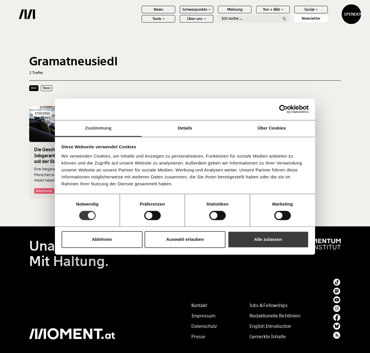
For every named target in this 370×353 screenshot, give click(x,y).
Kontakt (199, 305)
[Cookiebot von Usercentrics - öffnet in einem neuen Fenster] (283, 109)
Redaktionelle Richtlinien (274, 316)
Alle (33, 88)
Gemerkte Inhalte (267, 337)
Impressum (203, 316)
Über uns (176, 23)
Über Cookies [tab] (272, 127)
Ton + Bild (253, 13)
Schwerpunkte (176, 13)
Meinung (214, 13)
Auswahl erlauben (185, 239)
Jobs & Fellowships (268, 305)
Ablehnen (102, 239)
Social (290, 13)
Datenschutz (204, 326)
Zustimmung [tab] (98, 127)
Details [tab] (185, 127)
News (138, 13)
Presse (198, 337)
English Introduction (270, 326)
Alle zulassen (268, 239)
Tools (138, 23)
